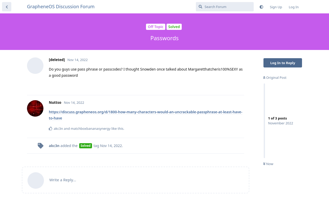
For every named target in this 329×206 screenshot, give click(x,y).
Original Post (274, 77)
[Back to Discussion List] (6, 6)
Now (268, 163)
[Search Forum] (225, 6)
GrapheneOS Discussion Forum (61, 6)
